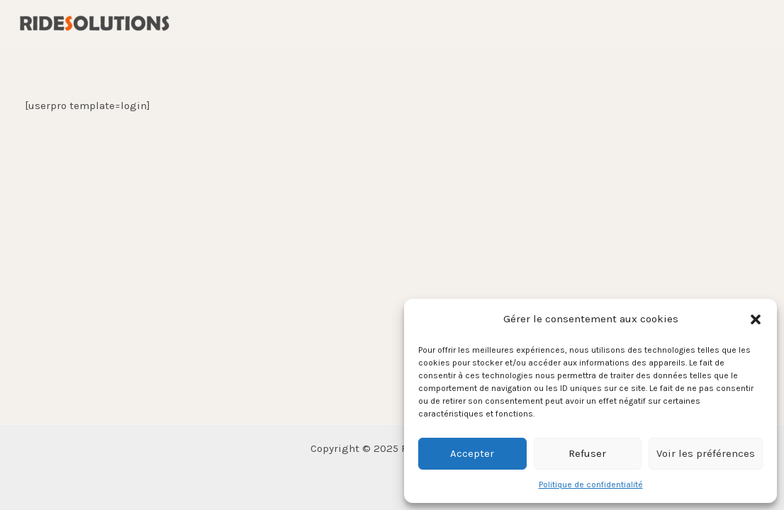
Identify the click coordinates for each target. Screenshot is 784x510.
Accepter (472, 453)
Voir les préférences (705, 453)
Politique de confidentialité (591, 484)
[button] (756, 319)
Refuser (587, 453)
